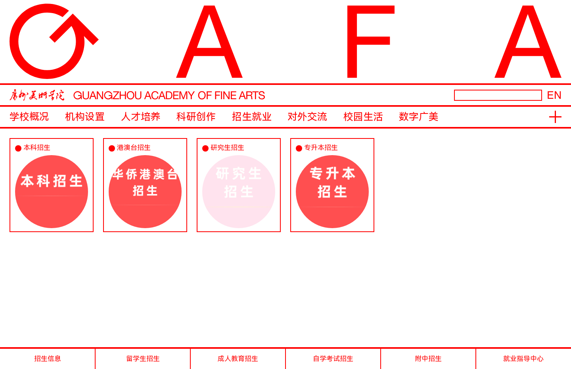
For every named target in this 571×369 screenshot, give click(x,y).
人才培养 (141, 117)
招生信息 (47, 359)
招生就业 (252, 117)
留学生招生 (143, 359)
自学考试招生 (333, 359)
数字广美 (419, 117)
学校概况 (29, 117)
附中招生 (428, 359)
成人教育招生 (238, 359)
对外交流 (307, 117)
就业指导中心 (523, 359)
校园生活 (363, 117)
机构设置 (85, 117)
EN (554, 95)
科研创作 (196, 117)
